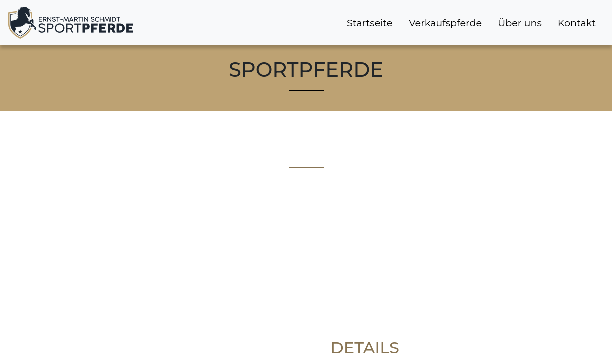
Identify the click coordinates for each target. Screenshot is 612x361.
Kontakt (577, 23)
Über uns (520, 23)
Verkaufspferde (445, 23)
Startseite (369, 23)
